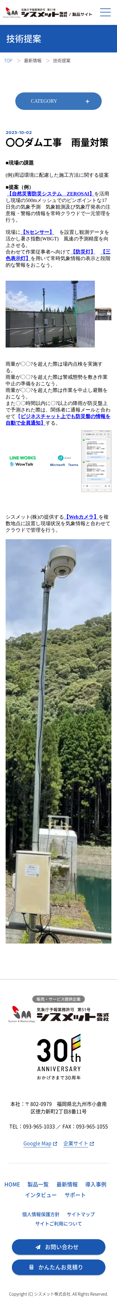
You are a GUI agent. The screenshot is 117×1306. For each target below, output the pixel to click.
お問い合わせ (62, 1247)
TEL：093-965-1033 (32, 1126)
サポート (75, 1195)
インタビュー (41, 1195)
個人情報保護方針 (41, 1214)
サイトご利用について (58, 1223)
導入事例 (95, 1184)
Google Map (37, 1143)
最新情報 (67, 1184)
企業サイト (75, 1143)
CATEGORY (44, 101)
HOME (12, 1184)
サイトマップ (81, 1214)
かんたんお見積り (60, 1267)
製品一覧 (38, 1184)
